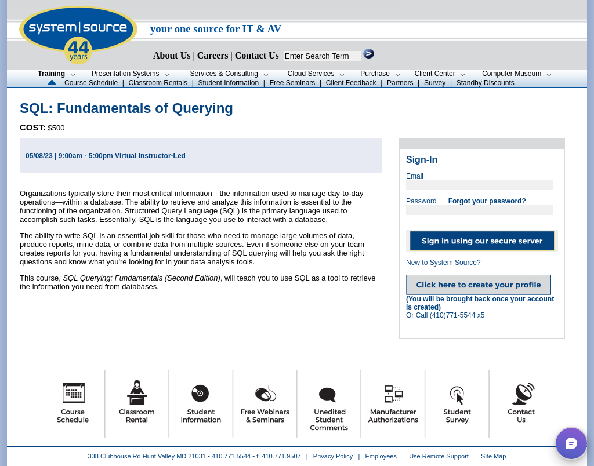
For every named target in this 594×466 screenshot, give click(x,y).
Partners (400, 83)
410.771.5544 (231, 456)
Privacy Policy (334, 456)
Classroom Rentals (158, 83)
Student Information (228, 83)
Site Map (493, 456)
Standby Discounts (486, 83)
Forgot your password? (487, 201)
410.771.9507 (281, 456)
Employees (381, 456)
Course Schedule (91, 83)
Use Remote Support (439, 456)
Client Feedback (351, 83)
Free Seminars (293, 83)
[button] (571, 443)
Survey (435, 83)
